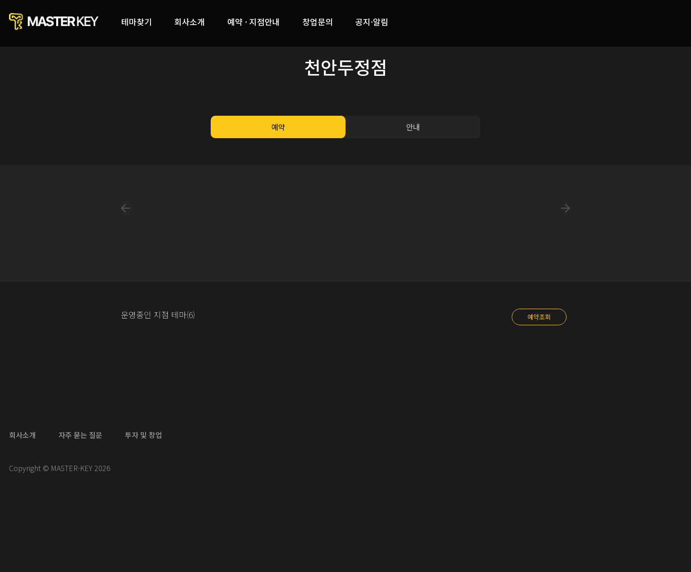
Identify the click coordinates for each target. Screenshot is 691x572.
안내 (413, 127)
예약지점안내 (253, 21)
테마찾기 (136, 21)
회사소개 (189, 21)
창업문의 (317, 21)
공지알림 (371, 21)
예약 (278, 127)
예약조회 (539, 316)
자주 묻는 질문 (80, 434)
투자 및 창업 (143, 434)
